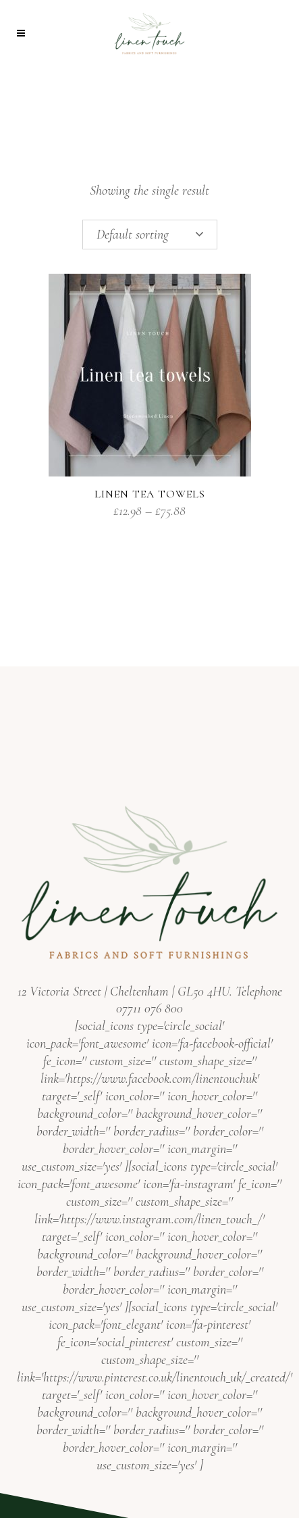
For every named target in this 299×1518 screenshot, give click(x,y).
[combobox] (149, 234)
